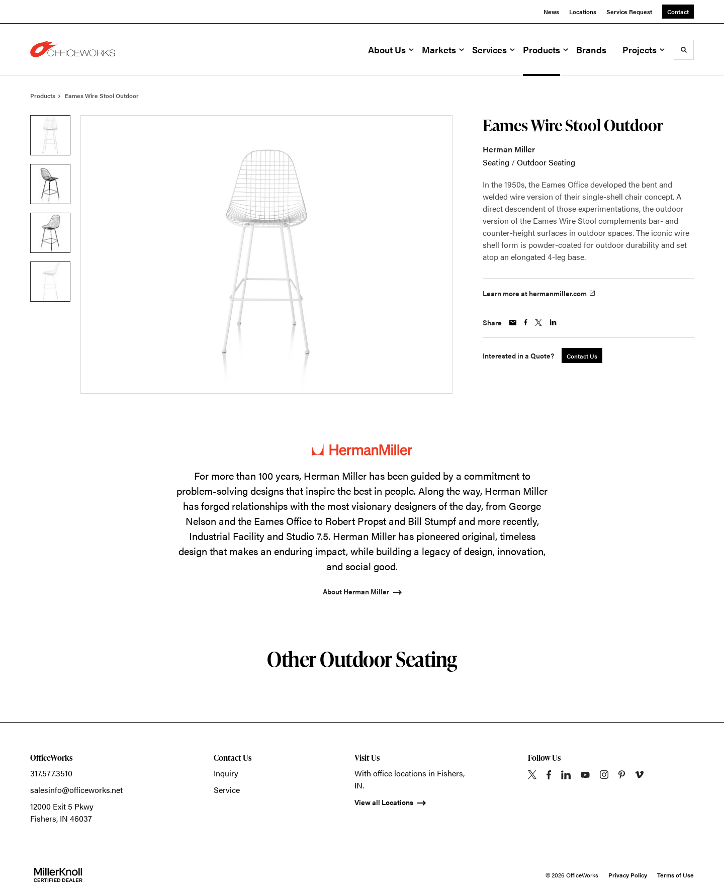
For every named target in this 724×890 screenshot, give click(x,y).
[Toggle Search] (684, 50)
